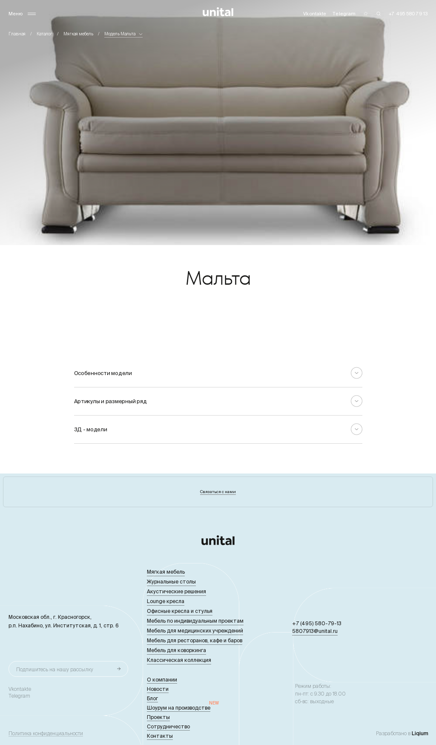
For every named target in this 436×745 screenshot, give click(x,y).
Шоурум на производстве (178, 707)
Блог (152, 698)
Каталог (44, 34)
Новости (158, 689)
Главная (17, 34)
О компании (162, 679)
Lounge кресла (165, 601)
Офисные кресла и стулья (179, 611)
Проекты (158, 717)
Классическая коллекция (179, 660)
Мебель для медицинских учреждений (195, 630)
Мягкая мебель (78, 34)
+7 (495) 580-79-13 (316, 623)
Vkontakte (20, 689)
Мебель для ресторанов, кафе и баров (194, 640)
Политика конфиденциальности (46, 733)
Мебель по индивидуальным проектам (195, 621)
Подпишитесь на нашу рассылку (54, 669)
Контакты (160, 736)
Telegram (19, 696)
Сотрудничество (168, 726)
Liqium (420, 733)
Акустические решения (176, 591)
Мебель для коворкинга (176, 650)
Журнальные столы (171, 581)
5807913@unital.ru (315, 631)
